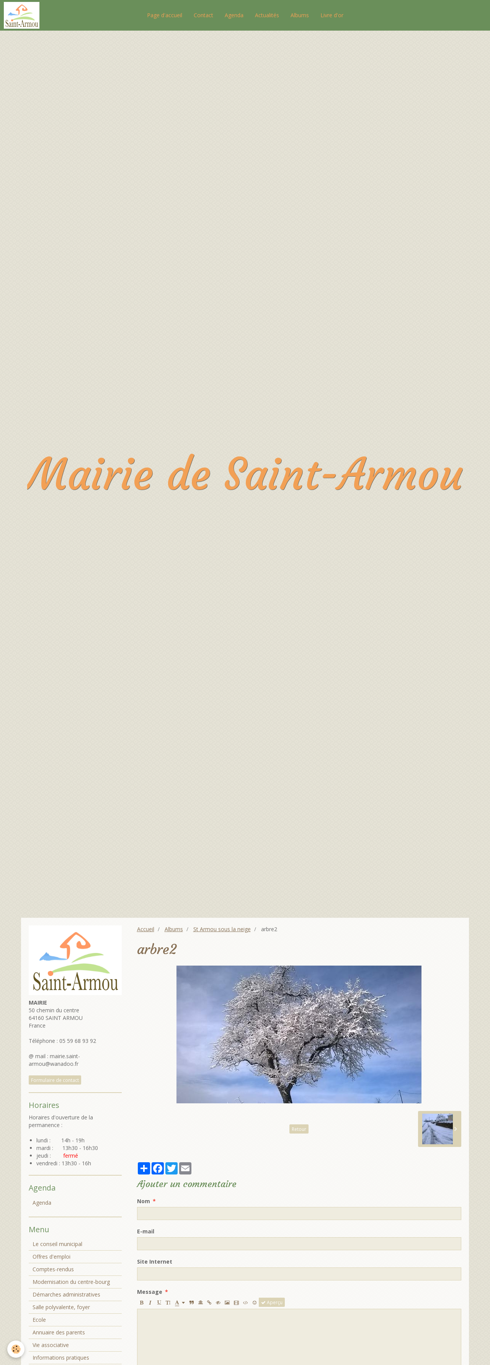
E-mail (145, 1231)
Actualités (267, 15)
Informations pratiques (61, 1357)
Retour (299, 1129)
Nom (143, 1201)
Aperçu (272, 1302)
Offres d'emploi (51, 1256)
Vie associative (51, 1345)
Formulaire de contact (55, 1080)
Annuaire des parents (59, 1332)
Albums (300, 15)
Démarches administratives (66, 1294)
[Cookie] (16, 1349)
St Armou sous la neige (222, 929)
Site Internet (154, 1261)
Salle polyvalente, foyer (61, 1307)
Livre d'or (331, 15)
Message (149, 1291)
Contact (203, 15)
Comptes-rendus (53, 1269)
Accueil (145, 929)
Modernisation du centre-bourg (71, 1281)
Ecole (39, 1319)
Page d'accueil (164, 15)
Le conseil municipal (57, 1244)
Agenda (234, 15)
